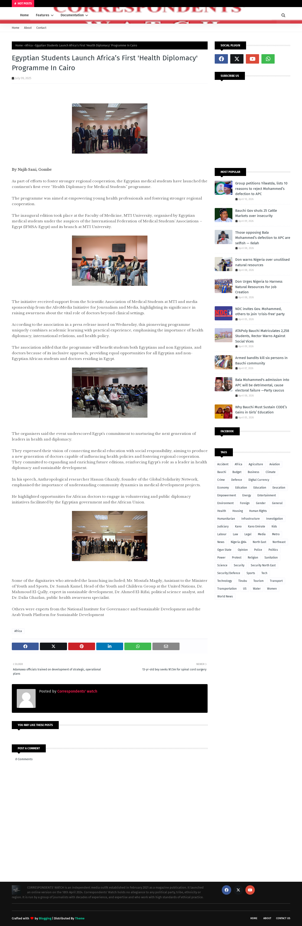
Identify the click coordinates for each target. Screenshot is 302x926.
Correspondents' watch (76, 691)
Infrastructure (250, 518)
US (245, 588)
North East (259, 542)
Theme (79, 918)
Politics (273, 549)
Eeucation (279, 487)
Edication (241, 487)
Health (221, 511)
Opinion (243, 549)
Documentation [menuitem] (72, 15)
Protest (236, 557)
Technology (224, 581)
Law (235, 534)
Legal (248, 534)
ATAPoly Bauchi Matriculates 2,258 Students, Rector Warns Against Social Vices (262, 336)
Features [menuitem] (42, 15)
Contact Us (283, 918)
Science (222, 565)
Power (221, 557)
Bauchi (221, 472)
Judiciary (223, 526)
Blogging (45, 918)
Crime (221, 479)
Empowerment (226, 495)
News (220, 542)
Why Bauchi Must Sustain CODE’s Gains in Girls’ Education (261, 410)
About (28, 27)
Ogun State (224, 549)
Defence (236, 479)
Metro (276, 534)
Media (262, 534)
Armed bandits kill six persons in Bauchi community (261, 360)
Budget (236, 472)
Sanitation (271, 557)
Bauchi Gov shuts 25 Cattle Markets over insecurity (256, 213)
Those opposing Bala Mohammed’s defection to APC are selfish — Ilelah (262, 237)
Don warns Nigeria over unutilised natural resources (262, 262)
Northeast (279, 542)
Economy (223, 487)
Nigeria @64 (238, 542)
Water (257, 588)
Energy (246, 495)
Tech (264, 573)
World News (225, 596)
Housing (237, 511)
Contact (41, 27)
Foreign (245, 503)
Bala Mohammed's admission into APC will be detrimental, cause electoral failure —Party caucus (262, 385)
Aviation (274, 464)
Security (239, 565)
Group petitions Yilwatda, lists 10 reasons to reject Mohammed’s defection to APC (261, 188)
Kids (274, 526)
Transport (276, 581)
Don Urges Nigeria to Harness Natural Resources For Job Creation (258, 286)
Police (258, 549)
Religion (253, 557)
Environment (225, 503)
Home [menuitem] (24, 15)
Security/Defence (228, 573)
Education (259, 487)
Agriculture (256, 464)
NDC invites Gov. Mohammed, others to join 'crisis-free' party (260, 311)
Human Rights (258, 511)
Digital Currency (258, 479)
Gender (261, 503)
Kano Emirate (256, 526)
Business (253, 472)
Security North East (263, 565)
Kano (238, 526)
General (277, 503)
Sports (251, 573)
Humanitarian (226, 518)
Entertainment (266, 495)
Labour (221, 534)
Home (15, 27)
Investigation (274, 518)
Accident (222, 464)
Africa (29, 45)
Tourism (258, 581)
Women (272, 588)
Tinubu (242, 581)
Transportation (227, 588)
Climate (271, 472)
